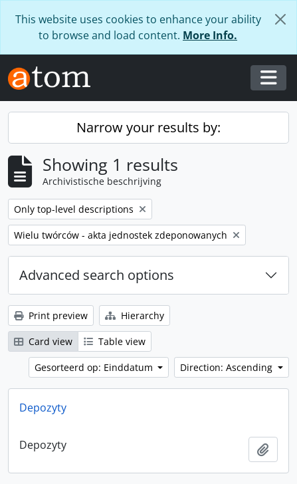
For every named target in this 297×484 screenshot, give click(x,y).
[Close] (280, 19)
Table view (115, 341)
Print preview (51, 315)
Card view (43, 341)
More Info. (210, 35)
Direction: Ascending (227, 367)
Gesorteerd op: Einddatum (95, 367)
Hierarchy (134, 315)
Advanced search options (96, 275)
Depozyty (42, 407)
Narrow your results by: (148, 127)
